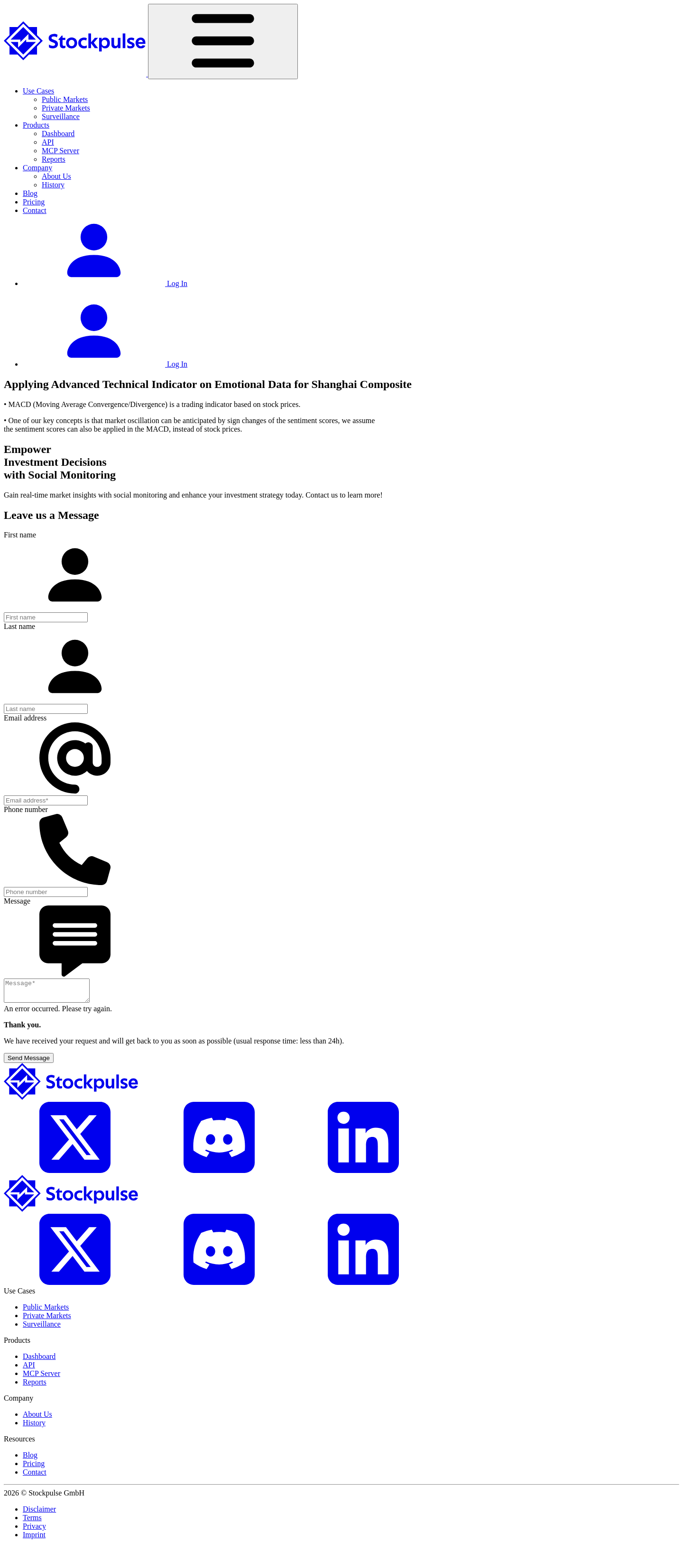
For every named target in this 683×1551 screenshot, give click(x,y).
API (48, 142)
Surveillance (61, 116)
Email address (25, 718)
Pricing (34, 202)
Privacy (34, 1530)
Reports (53, 159)
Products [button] (36, 125)
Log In (105, 283)
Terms (32, 1522)
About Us (56, 176)
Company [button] (37, 168)
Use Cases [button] (38, 91)
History (53, 185)
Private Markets (66, 108)
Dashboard (58, 133)
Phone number (26, 809)
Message (17, 901)
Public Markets (65, 99)
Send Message (29, 1062)
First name (20, 535)
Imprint (34, 1539)
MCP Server (60, 151)
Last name (19, 626)
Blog (30, 193)
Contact (34, 210)
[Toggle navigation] (223, 41)
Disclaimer (39, 1513)
